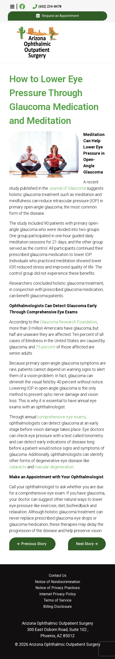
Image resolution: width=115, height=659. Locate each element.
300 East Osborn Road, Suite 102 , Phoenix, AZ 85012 (57, 629)
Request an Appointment (57, 16)
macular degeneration (54, 466)
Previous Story (33, 544)
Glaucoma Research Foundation (68, 321)
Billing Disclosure (57, 607)
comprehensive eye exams (61, 416)
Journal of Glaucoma (67, 188)
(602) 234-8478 (47, 6)
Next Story (85, 544)
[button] (12, 6)
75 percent (46, 346)
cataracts (17, 466)
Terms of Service (57, 600)
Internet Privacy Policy (57, 594)
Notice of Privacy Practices (57, 588)
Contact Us (57, 575)
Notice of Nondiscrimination (57, 582)
